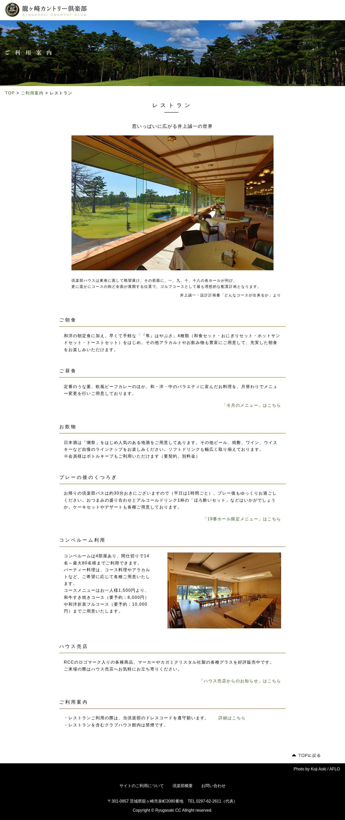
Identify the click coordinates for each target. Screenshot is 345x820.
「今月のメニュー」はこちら (251, 405)
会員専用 (291, 10)
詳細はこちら (232, 718)
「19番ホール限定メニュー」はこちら (242, 519)
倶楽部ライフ (159, 11)
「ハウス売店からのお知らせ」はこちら (240, 681)
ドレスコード (214, 11)
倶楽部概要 (183, 786)
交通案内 (239, 11)
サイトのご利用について (141, 786)
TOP (10, 93)
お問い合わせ (213, 786)
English (325, 10)
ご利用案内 (187, 11)
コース (136, 11)
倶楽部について (110, 11)
